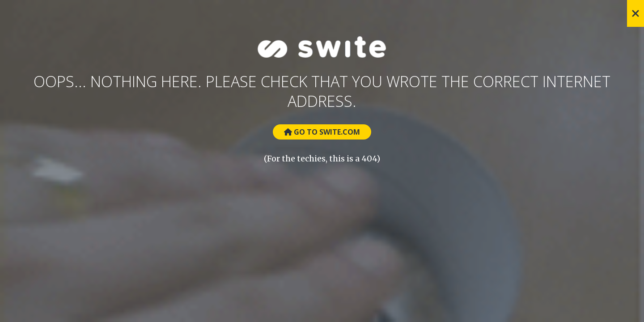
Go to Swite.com (322, 132)
